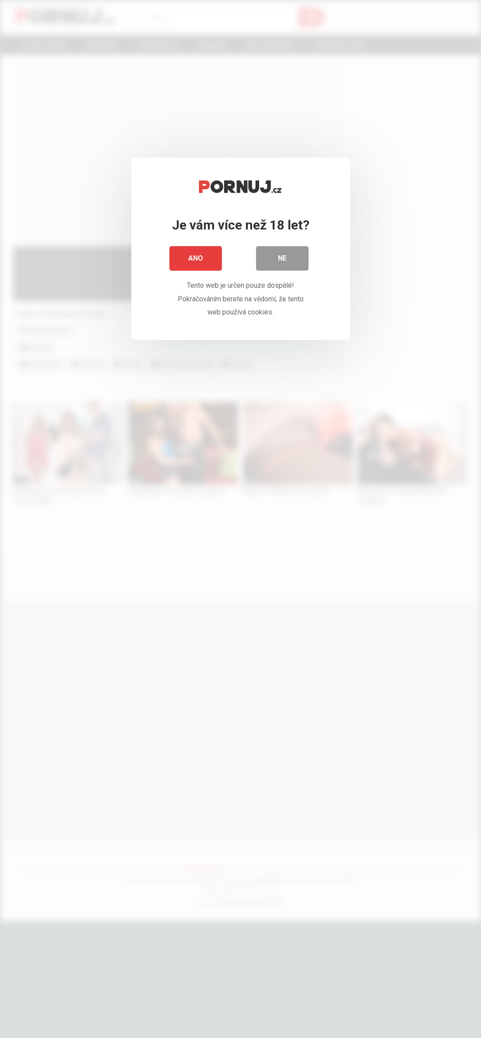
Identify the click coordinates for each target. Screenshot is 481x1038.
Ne (282, 258)
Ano (195, 258)
